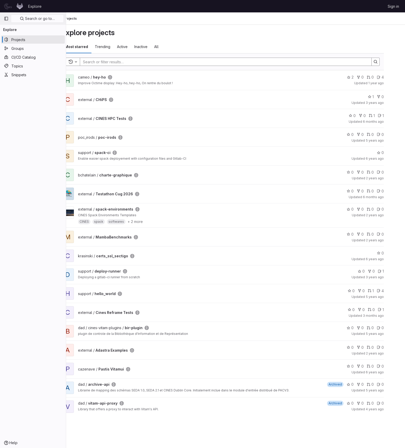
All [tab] (169, 46)
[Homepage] (13, 6)
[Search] (236, 62)
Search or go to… (37, 18)
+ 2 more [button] (148, 221)
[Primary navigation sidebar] (6, 18)
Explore (35, 6)
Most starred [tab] (89, 46)
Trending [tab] (115, 46)
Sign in (393, 6)
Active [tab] (135, 46)
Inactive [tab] (153, 46)
